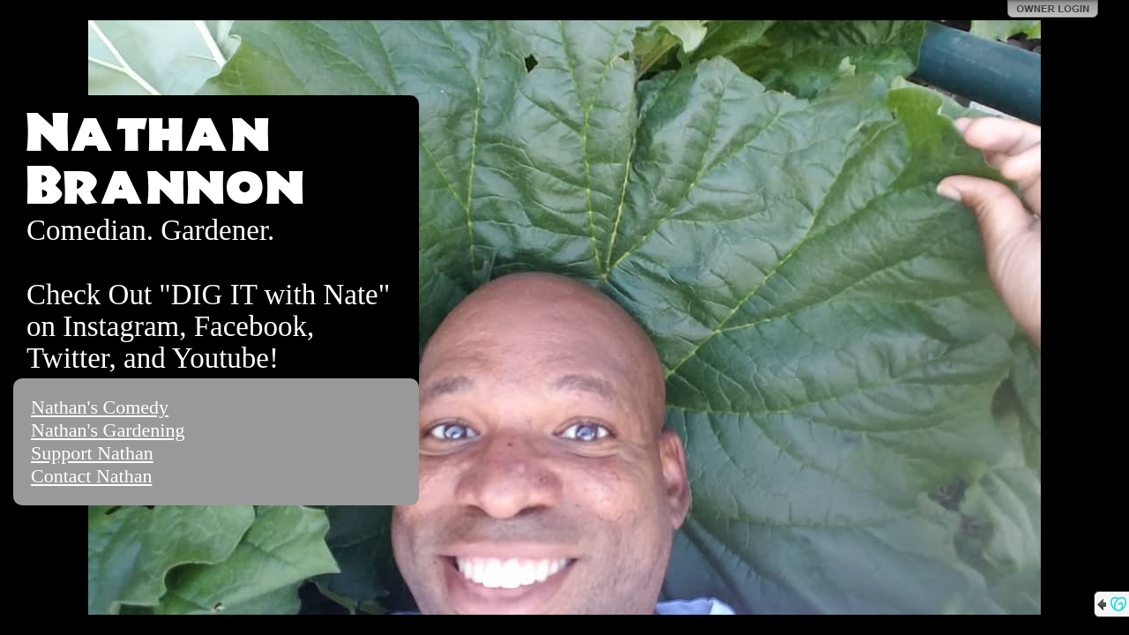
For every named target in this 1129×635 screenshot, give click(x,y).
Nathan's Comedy (99, 407)
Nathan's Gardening (107, 430)
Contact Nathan (91, 476)
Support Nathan (92, 453)
